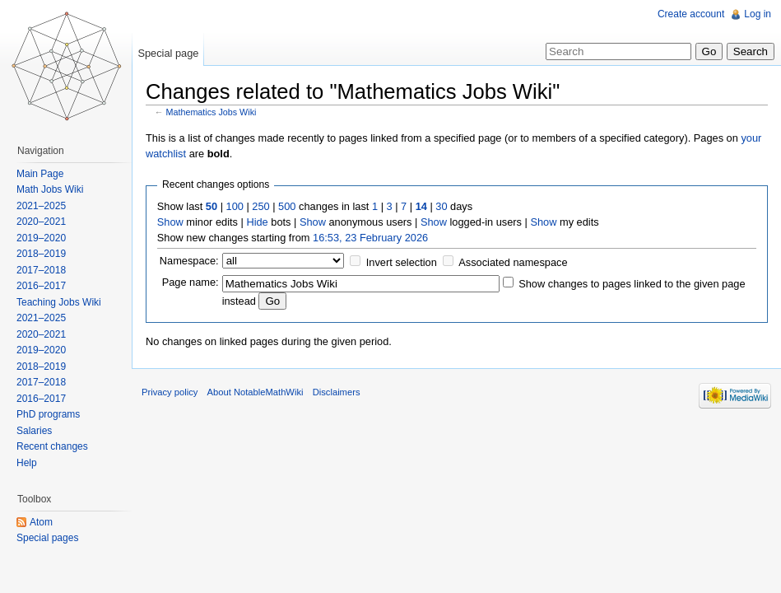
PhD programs (48, 414)
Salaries (34, 431)
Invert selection (401, 262)
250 (260, 206)
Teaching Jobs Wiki (58, 302)
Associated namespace (512, 262)
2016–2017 (41, 286)
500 (286, 206)
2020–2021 (41, 221)
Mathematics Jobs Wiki (211, 112)
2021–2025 (41, 206)
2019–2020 (41, 238)
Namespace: (189, 260)
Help (26, 463)
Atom (41, 522)
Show (170, 222)
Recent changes (52, 446)
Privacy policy (170, 392)
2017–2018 (41, 270)
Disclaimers (336, 392)
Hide (256, 222)
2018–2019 (41, 253)
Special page (167, 53)
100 (235, 206)
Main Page (39, 174)
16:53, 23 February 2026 (370, 237)
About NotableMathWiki (255, 392)
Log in (757, 14)
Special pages (47, 538)
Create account (691, 14)
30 (441, 206)
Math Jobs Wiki (49, 189)
